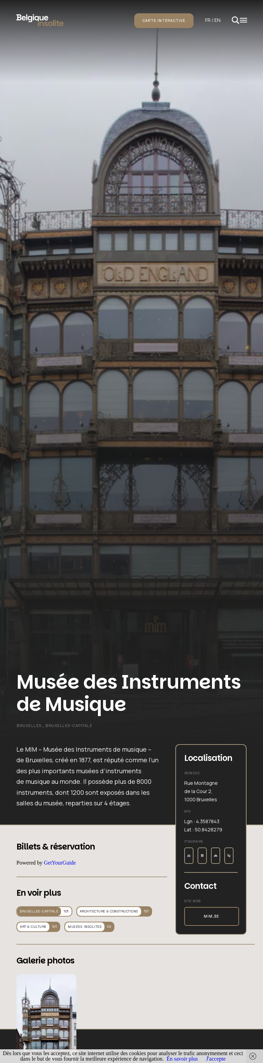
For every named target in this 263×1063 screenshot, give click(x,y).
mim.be (211, 916)
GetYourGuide (60, 863)
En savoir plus (182, 1059)
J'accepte (216, 1059)
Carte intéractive (163, 20)
